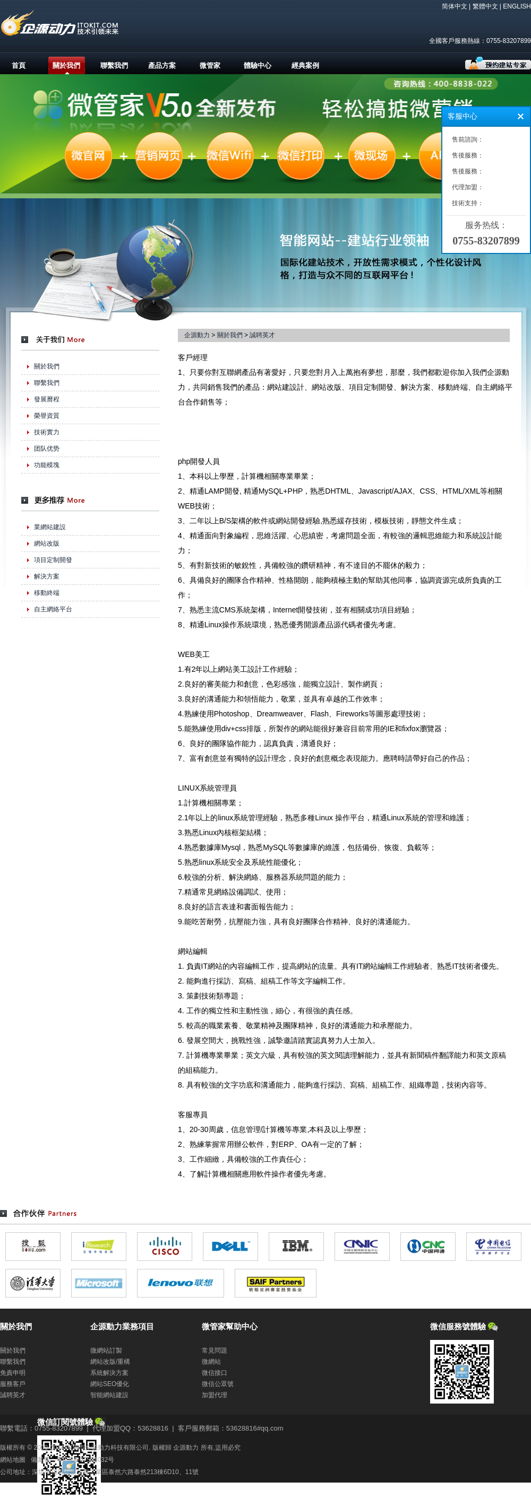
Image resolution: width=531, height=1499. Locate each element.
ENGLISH (517, 6)
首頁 (18, 65)
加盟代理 (214, 1395)
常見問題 (214, 1350)
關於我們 (66, 65)
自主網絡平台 (53, 609)
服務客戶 (12, 1384)
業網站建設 (50, 527)
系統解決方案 (109, 1373)
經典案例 (305, 65)
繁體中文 (485, 6)
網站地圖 (12, 1459)
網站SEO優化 (109, 1384)
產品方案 (162, 65)
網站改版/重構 (110, 1361)
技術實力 (46, 432)
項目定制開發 (53, 560)
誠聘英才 (262, 335)
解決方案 (46, 576)
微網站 (211, 1361)
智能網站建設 (109, 1395)
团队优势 (46, 448)
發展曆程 (46, 399)
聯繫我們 (114, 65)
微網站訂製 (106, 1350)
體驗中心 (257, 65)
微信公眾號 (218, 1384)
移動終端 (46, 593)
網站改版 (46, 543)
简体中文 (454, 6)
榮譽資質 (46, 415)
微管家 (210, 65)
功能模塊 (46, 465)
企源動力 (197, 335)
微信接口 (214, 1373)
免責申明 (12, 1373)
